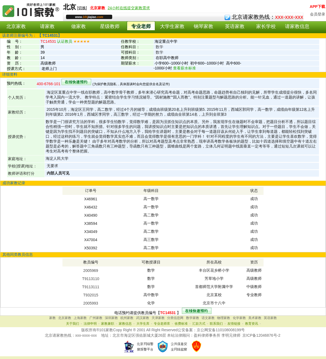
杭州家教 (126, 318)
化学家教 (239, 318)
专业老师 (141, 26)
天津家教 (158, 318)
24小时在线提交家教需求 (129, 8)
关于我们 (72, 324)
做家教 (78, 26)
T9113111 (90, 287)
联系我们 (216, 324)
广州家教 (95, 318)
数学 (159, 47)
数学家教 (192, 318)
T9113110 (90, 279)
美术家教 (254, 318)
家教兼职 (107, 324)
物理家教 (223, 318)
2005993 (90, 303)
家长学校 (266, 26)
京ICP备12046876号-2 (261, 335)
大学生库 (142, 324)
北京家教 (16, 26)
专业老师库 (162, 324)
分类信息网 (175, 318)
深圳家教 (111, 318)
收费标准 (181, 324)
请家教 (47, 26)
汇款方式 (198, 324)
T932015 (90, 295)
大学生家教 (172, 26)
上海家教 (80, 318)
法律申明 (90, 324)
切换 (82, 8)
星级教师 (110, 26)
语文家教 (208, 318)
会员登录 (317, 14)
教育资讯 (251, 324)
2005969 (90, 270)
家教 (52, 318)
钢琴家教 (203, 26)
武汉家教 (142, 318)
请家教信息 (297, 26)
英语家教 (234, 26)
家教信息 (125, 324)
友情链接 (233, 324)
